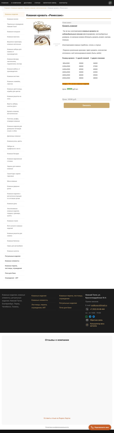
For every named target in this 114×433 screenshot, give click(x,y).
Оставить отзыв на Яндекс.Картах (57, 418)
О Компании (16, 3)
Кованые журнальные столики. (14, 160)
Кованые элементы (12, 261)
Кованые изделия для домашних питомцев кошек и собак (14, 128)
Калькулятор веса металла (94, 325)
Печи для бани (10, 273)
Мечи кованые (12, 181)
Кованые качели (12, 19)
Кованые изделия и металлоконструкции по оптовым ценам (14, 196)
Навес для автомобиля (15, 246)
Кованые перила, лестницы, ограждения (13, 267)
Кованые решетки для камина (14, 235)
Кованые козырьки (13, 32)
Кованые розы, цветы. (14, 141)
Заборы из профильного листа (13, 147)
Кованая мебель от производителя (13, 70)
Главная (4, 3)
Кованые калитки (13, 251)
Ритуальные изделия (12, 256)
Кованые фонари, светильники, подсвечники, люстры (14, 61)
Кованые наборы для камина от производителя (14, 51)
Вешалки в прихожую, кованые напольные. (14, 43)
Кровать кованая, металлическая (35, 8)
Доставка (28, 3)
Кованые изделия (17, 8)
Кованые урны (12, 203)
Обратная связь (49, 3)
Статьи (37, 3)
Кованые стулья (12, 221)
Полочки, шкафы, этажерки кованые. (13, 120)
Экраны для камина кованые (14, 168)
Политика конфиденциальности (57, 427)
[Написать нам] (110, 3)
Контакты (63, 3)
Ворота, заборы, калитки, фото (12, 105)
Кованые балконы (13, 241)
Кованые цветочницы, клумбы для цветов (14, 90)
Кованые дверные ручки (13, 188)
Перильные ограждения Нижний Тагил (15, 25)
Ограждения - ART (11, 278)
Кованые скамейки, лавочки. (13, 83)
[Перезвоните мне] (100, 427)
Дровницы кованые (13, 136)
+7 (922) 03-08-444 (97, 309)
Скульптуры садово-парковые (14, 175)
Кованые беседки (13, 154)
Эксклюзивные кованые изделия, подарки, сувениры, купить (13, 212)
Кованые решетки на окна (14, 98)
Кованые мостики (13, 76)
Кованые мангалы (13, 37)
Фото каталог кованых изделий (14, 227)
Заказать (86, 105)
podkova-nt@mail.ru (99, 305)
